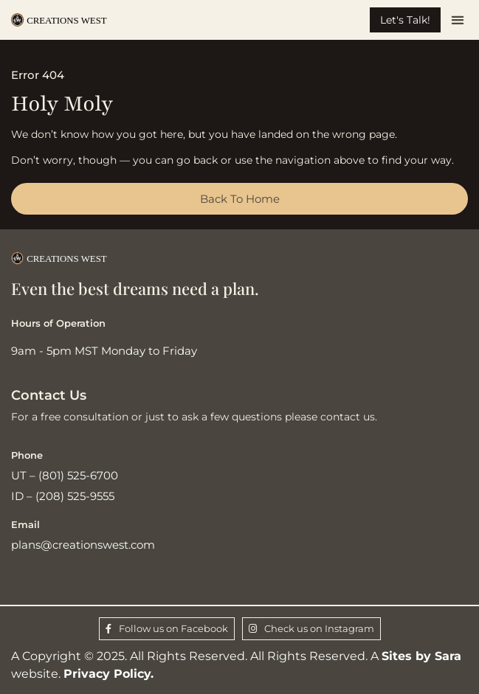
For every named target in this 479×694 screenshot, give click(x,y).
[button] (458, 20)
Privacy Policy (107, 674)
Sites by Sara (421, 656)
